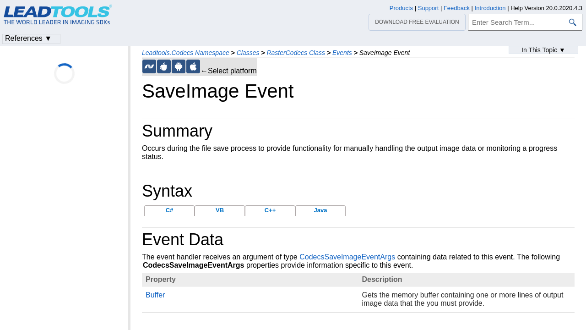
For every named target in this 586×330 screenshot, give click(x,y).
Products (401, 8)
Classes (248, 52)
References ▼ (28, 38)
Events (342, 52)
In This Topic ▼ (543, 50)
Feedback (457, 8)
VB (220, 210)
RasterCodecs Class (295, 52)
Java (320, 210)
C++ (270, 210)
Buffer (155, 295)
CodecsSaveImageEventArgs (347, 257)
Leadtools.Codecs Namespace (185, 52)
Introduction (490, 8)
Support (428, 8)
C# (170, 210)
